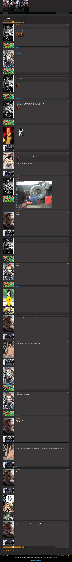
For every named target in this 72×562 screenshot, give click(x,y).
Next (23, 22)
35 (20, 22)
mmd (9, 144)
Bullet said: (18, 26)
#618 (68, 469)
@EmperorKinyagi (19, 103)
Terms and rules (57, 555)
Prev (4, 22)
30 (11, 22)
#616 (68, 418)
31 (13, 22)
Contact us (52, 555)
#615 (68, 392)
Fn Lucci (9, 169)
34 (18, 22)
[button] (12, 13)
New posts (4, 14)
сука (9, 358)
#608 (68, 212)
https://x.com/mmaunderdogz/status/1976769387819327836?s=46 (28, 370)
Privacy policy (63, 555)
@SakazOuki (18, 53)
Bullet (9, 229)
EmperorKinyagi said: (20, 78)
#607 (68, 178)
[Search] (66, 13)
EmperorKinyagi (9, 67)
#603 (68, 75)
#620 (68, 521)
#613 (68, 341)
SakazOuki (5, 20)
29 (9, 22)
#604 (68, 101)
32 (15, 22)
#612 (68, 315)
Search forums (9, 14)
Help (66, 555)
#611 (68, 289)
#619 (68, 495)
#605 (68, 127)
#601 (68, 24)
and (21, 312)
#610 (68, 263)
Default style (5, 555)
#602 (68, 50)
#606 (68, 152)
